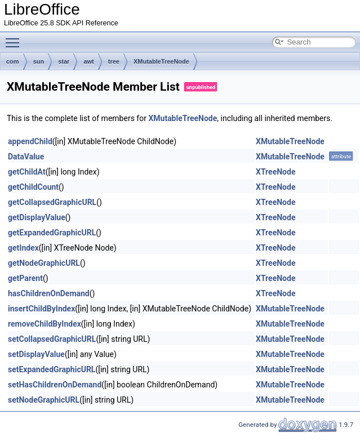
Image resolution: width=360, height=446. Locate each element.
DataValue (26, 156)
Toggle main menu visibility (15, 37)
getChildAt (27, 171)
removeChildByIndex (44, 323)
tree (113, 61)
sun (39, 61)
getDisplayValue (36, 217)
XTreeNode (275, 171)
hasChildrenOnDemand (49, 293)
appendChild (30, 141)
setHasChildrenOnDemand (54, 384)
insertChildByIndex (41, 308)
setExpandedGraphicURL (51, 369)
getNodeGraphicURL (44, 262)
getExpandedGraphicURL (52, 232)
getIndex (23, 247)
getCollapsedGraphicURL (52, 202)
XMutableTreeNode (161, 61)
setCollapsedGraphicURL (52, 339)
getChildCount (33, 186)
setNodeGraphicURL (43, 399)
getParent (25, 278)
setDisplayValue (36, 354)
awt (88, 61)
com (12, 61)
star (63, 61)
